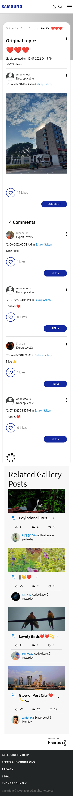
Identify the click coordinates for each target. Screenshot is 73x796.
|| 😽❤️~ (26, 577)
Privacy (7, 769)
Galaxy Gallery (43, 84)
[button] (60, 76)
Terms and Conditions (18, 762)
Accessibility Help (15, 755)
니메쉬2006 (29, 535)
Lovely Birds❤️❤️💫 (36, 636)
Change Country (14, 783)
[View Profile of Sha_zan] (21, 343)
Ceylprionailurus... (34, 518)
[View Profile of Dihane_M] (22, 233)
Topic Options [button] (60, 38)
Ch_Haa (26, 594)
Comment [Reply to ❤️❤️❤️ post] (54, 204)
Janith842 (28, 717)
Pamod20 (27, 653)
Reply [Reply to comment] (55, 273)
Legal (6, 776)
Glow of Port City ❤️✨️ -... (36, 698)
